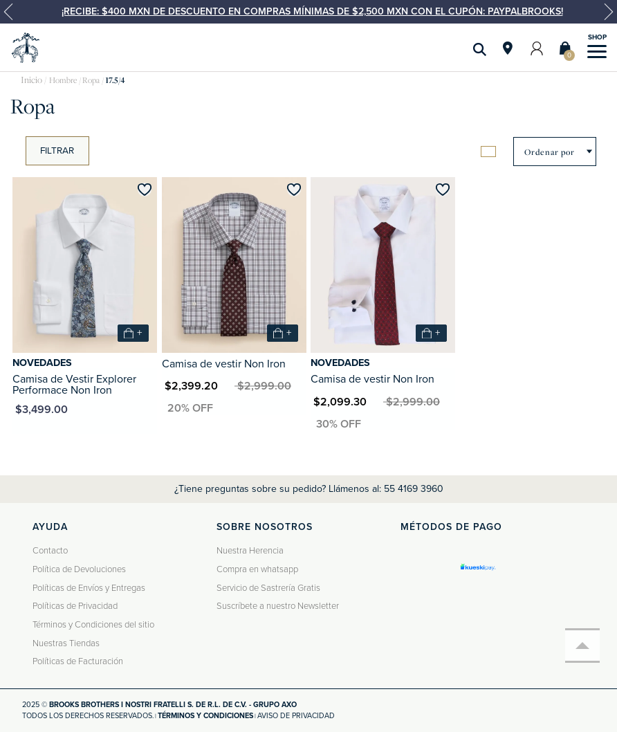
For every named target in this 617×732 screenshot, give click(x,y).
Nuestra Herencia (250, 550)
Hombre (63, 80)
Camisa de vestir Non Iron (224, 364)
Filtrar (57, 150)
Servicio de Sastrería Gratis (268, 588)
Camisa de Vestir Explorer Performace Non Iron (74, 384)
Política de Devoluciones (79, 569)
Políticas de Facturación (78, 661)
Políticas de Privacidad (75, 606)
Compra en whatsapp (257, 569)
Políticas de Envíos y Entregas (89, 588)
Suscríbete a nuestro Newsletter (278, 606)
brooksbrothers (31, 80)
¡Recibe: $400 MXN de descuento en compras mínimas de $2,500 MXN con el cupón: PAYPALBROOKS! (312, 11)
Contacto (50, 550)
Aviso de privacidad (296, 715)
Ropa (91, 80)
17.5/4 (115, 80)
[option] (308, 12)
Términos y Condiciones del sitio (93, 624)
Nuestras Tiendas (66, 643)
